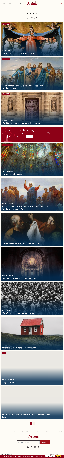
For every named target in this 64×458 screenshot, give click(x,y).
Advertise (48, 431)
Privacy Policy (51, 454)
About (3, 3)
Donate (36, 431)
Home (3, 431)
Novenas (20, 3)
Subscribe (44, 442)
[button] (61, 3)
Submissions (25, 431)
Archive (12, 3)
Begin (29, 137)
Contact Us (59, 431)
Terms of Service (59, 454)
